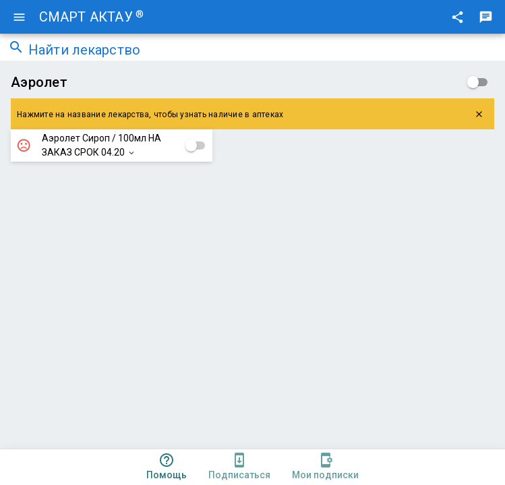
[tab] (167, 467)
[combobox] (262, 51)
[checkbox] (477, 82)
